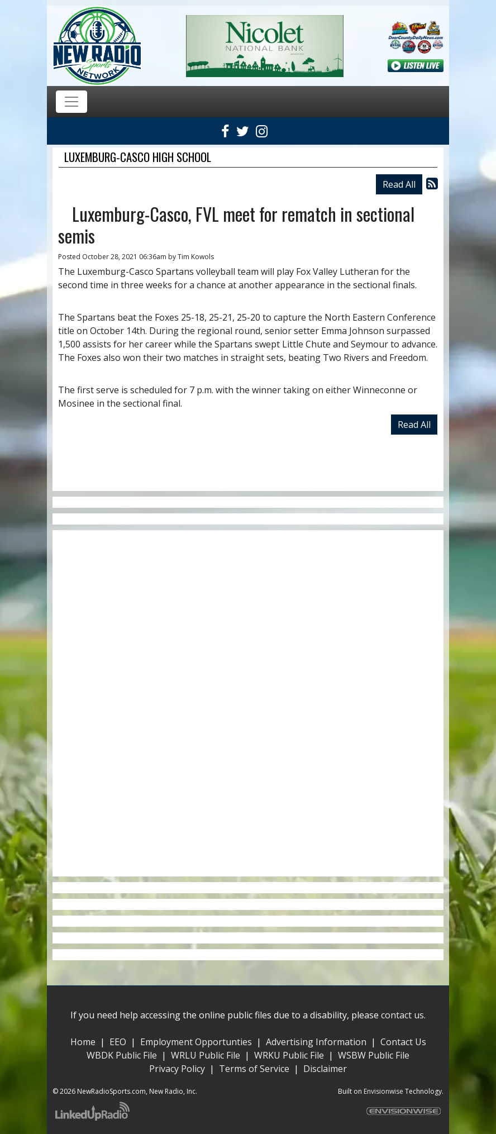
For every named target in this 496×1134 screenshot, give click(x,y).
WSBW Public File (373, 1055)
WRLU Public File (205, 1055)
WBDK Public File (122, 1055)
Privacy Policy (177, 1068)
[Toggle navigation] (71, 101)
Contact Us (403, 1042)
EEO (117, 1042)
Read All (399, 184)
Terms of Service (254, 1068)
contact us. (403, 1015)
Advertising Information (316, 1042)
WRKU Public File (289, 1055)
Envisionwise (383, 1091)
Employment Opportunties (196, 1042)
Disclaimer (325, 1068)
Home (83, 1042)
